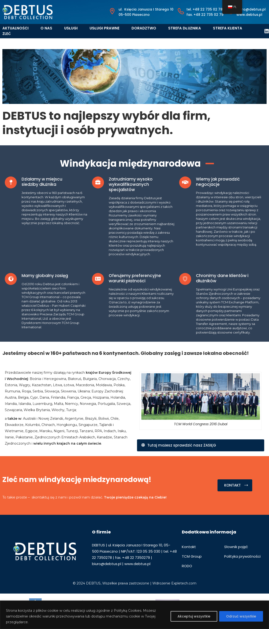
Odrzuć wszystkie (241, 616)
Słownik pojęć (236, 546)
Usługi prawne (105, 28)
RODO (187, 565)
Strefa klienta (227, 28)
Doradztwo (144, 28)
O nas (46, 28)
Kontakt (189, 546)
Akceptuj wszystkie (193, 616)
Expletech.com (183, 583)
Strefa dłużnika (184, 28)
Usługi (71, 28)
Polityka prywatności (242, 556)
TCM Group (192, 556)
